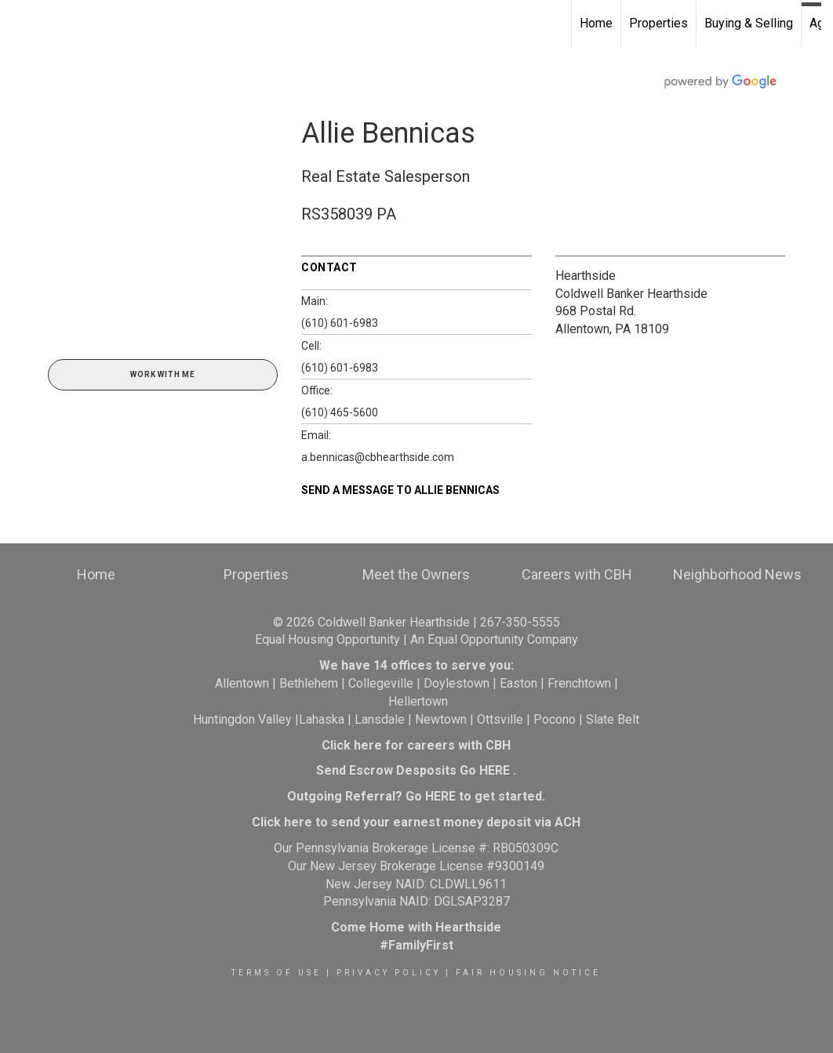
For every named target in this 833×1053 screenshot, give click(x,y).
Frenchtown (579, 683)
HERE (494, 770)
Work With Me (162, 374)
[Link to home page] (20, 23)
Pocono (554, 719)
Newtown (441, 719)
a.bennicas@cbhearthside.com (377, 457)
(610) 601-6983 (339, 323)
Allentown (242, 683)
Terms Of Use (276, 972)
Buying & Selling (748, 23)
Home (596, 23)
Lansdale (380, 719)
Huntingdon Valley (242, 719)
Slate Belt (612, 719)
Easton (518, 683)
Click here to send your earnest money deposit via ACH (416, 822)
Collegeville (380, 683)
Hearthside (585, 275)
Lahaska (321, 719)
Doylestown (456, 683)
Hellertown (418, 701)
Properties (658, 23)
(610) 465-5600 (339, 412)
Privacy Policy (388, 972)
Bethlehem (308, 683)
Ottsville (500, 719)
